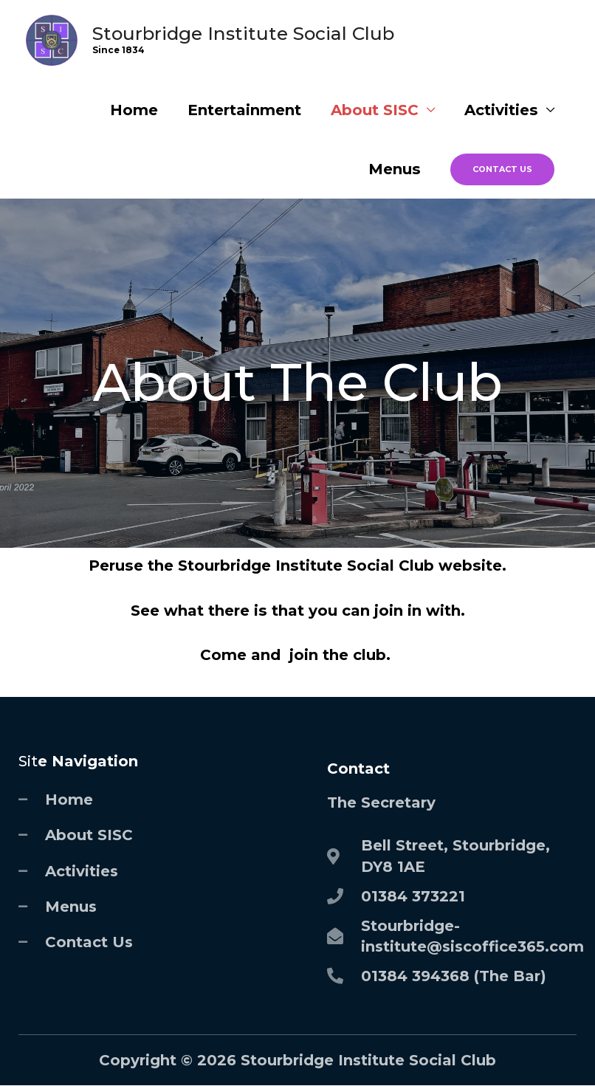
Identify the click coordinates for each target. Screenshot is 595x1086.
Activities (501, 110)
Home (134, 110)
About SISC (375, 110)
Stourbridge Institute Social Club (243, 33)
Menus (394, 169)
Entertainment (244, 110)
